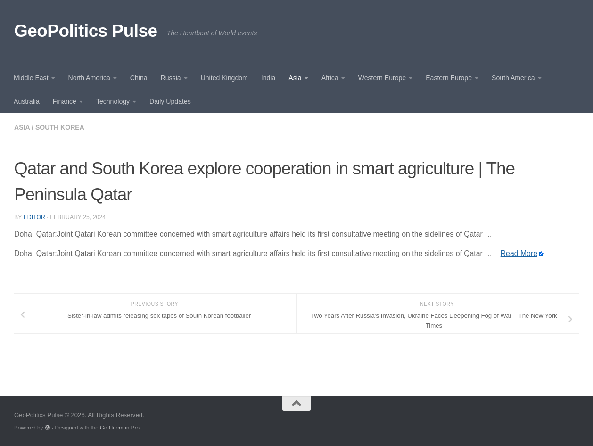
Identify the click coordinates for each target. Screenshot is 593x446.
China (139, 78)
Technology (113, 101)
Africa (329, 78)
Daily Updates (170, 101)
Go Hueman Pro (120, 427)
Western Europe (382, 78)
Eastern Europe (449, 78)
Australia (27, 101)
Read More (519, 253)
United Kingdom (224, 78)
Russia (171, 78)
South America (513, 78)
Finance (64, 101)
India (268, 78)
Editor (34, 217)
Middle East (31, 78)
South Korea (59, 127)
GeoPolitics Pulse (85, 31)
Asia (294, 78)
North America (89, 78)
